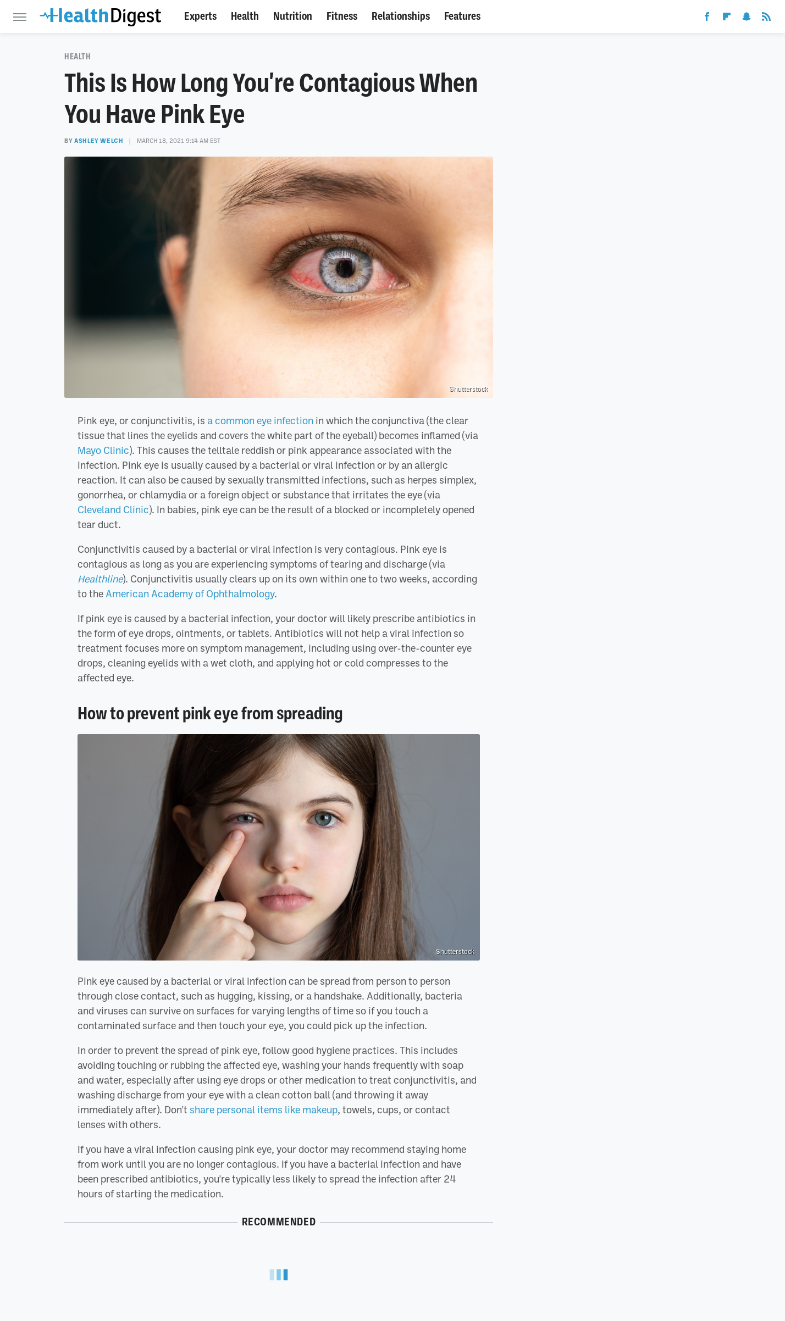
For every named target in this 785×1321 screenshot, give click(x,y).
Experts (200, 16)
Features (462, 16)
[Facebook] (706, 18)
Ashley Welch (98, 141)
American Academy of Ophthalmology (190, 593)
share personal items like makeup (264, 1109)
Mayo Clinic (103, 450)
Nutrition (292, 16)
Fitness (342, 16)
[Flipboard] (726, 18)
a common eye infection (260, 420)
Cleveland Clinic (113, 509)
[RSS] (766, 18)
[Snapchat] (746, 18)
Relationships (401, 16)
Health (245, 16)
